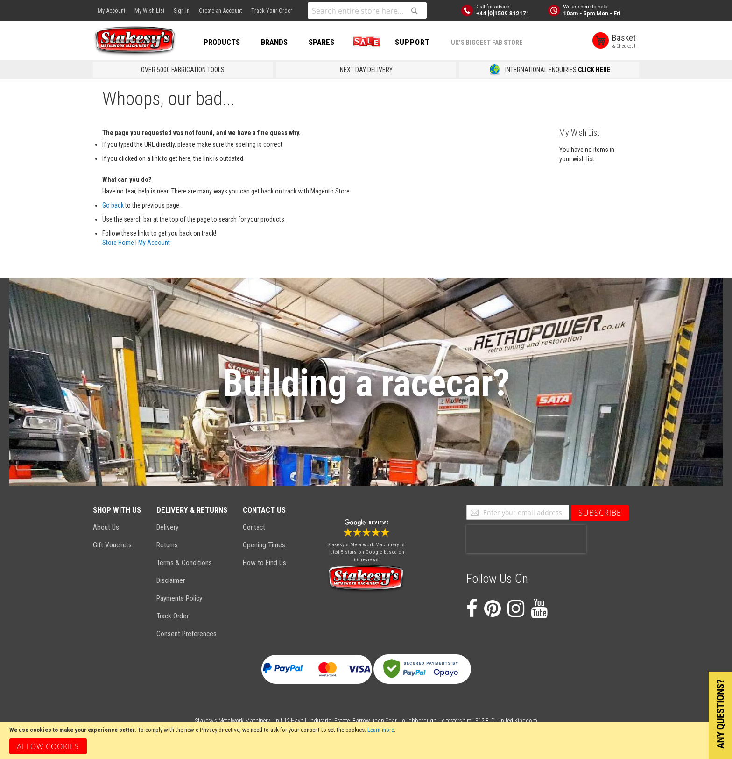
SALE (364, 42)
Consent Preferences (186, 634)
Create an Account (220, 10)
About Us (106, 527)
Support (412, 42)
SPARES (321, 42)
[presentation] (526, 539)
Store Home (118, 242)
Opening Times (264, 545)
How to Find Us (264, 563)
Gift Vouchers (112, 545)
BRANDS (274, 42)
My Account (111, 10)
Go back (113, 205)
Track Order (172, 616)
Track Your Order (271, 10)
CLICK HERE (594, 69)
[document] (366, 740)
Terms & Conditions (184, 563)
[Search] (414, 10)
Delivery (167, 527)
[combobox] (367, 10)
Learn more (380, 729)
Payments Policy (179, 598)
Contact (254, 527)
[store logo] (135, 41)
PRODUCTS (222, 42)
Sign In (182, 10)
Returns (167, 545)
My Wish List (149, 10)
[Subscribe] (600, 513)
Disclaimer (170, 580)
